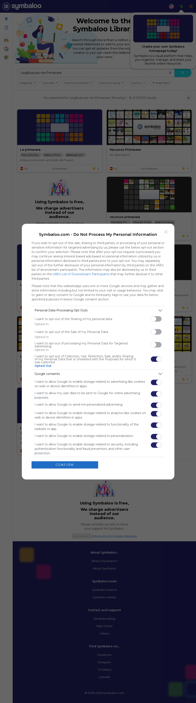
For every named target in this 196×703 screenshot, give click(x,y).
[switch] (156, 319)
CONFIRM (65, 465)
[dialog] (98, 351)
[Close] (166, 232)
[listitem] (98, 310)
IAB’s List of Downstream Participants (81, 274)
